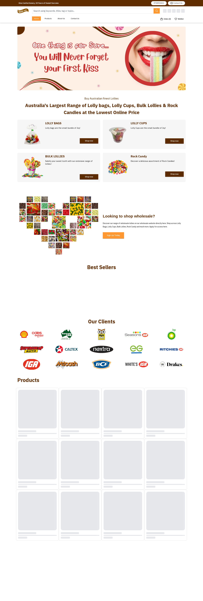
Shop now (89, 141)
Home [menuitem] (36, 18)
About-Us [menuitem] (61, 18)
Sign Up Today (113, 235)
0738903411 (159, 3)
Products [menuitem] (48, 18)
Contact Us (176, 3)
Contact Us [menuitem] (75, 18)
